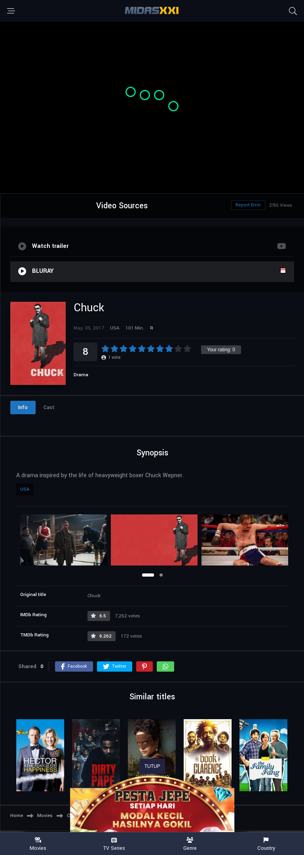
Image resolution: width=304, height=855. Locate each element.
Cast (49, 407)
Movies (38, 844)
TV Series (114, 844)
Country (266, 844)
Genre (190, 844)
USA (25, 489)
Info (23, 407)
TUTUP (152, 766)
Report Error (248, 205)
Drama (81, 374)
